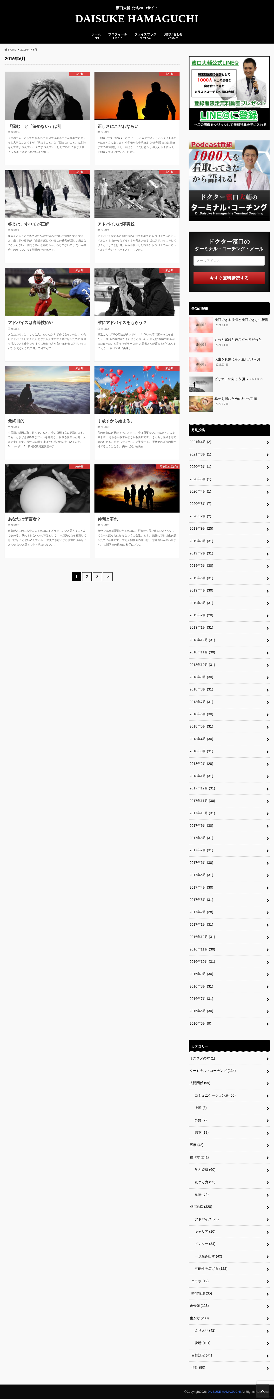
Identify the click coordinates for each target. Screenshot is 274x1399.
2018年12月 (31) (202, 640)
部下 (200, 1132)
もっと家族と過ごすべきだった (225, 344)
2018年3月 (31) (201, 751)
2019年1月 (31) (201, 627)
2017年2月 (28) (201, 912)
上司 (199, 1108)
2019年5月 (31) (201, 578)
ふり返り (203, 1330)
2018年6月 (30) (201, 714)
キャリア (203, 1231)
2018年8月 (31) (201, 689)
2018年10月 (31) (202, 665)
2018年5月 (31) (201, 726)
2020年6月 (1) (200, 467)
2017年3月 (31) (201, 900)
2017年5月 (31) (201, 875)
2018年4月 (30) (201, 739)
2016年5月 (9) (200, 1023)
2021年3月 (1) (200, 454)
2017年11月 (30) (202, 801)
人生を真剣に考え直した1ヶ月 (224, 364)
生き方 (199, 1318)
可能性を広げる (209, 1268)
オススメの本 (202, 1058)
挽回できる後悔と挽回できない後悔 (228, 325)
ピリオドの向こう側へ (226, 384)
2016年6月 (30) (201, 1011)
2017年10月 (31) (202, 813)
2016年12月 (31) (202, 937)
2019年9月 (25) (201, 528)
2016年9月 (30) (201, 974)
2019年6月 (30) (201, 565)
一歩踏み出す (206, 1256)
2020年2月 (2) (200, 516)
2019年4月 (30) (201, 590)
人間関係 (200, 1083)
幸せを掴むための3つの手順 (223, 404)
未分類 (199, 1306)
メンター (203, 1244)
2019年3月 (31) (201, 603)
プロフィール (117, 36)
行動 (198, 1367)
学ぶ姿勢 (203, 1169)
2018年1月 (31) (201, 776)
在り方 (199, 1157)
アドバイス (205, 1219)
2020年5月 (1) (200, 479)
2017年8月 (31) (201, 838)
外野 (199, 1120)
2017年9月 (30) (201, 825)
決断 (201, 1343)
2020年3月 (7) (200, 504)
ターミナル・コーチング (213, 1071)
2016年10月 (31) (202, 961)
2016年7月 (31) (201, 999)
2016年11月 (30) (202, 949)
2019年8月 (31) (201, 541)
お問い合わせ (173, 36)
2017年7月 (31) (201, 850)
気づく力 (203, 1182)
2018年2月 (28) (201, 764)
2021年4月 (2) (200, 442)
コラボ (200, 1281)
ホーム (96, 36)
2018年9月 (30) (201, 677)
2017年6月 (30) (201, 863)
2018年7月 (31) (201, 702)
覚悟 (200, 1194)
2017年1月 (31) (201, 924)
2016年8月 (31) (201, 986)
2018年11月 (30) (202, 652)
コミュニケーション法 (213, 1095)
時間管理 (201, 1293)
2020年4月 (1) (200, 491)
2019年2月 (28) (201, 615)
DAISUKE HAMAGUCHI (137, 19)
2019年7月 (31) (201, 553)
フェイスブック (145, 36)
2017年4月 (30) (201, 887)
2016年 (24, 49)
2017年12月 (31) (202, 788)
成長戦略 (201, 1207)
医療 (197, 1145)
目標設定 (201, 1355)
